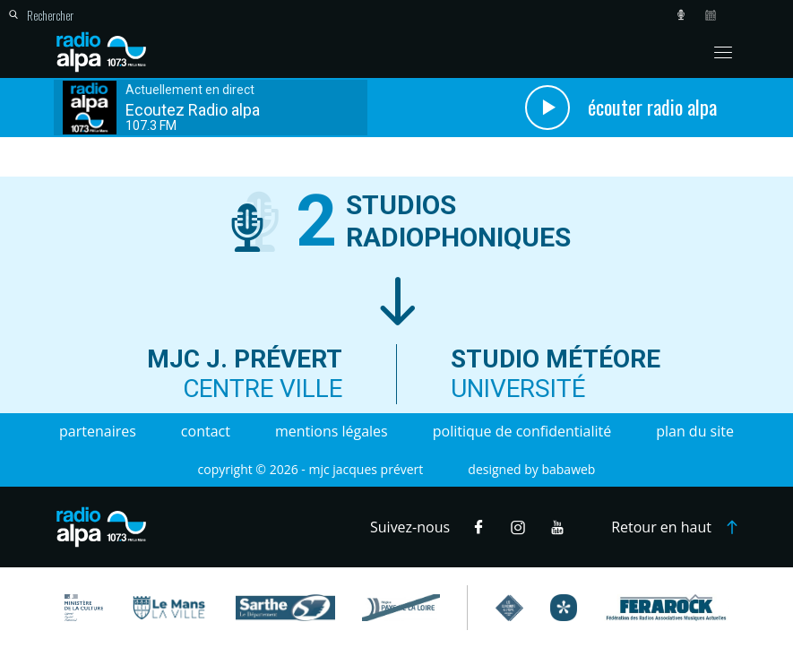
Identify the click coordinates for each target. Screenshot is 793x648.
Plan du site (695, 431)
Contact (205, 431)
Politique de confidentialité (522, 431)
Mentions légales (331, 431)
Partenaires (97, 431)
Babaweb (568, 469)
